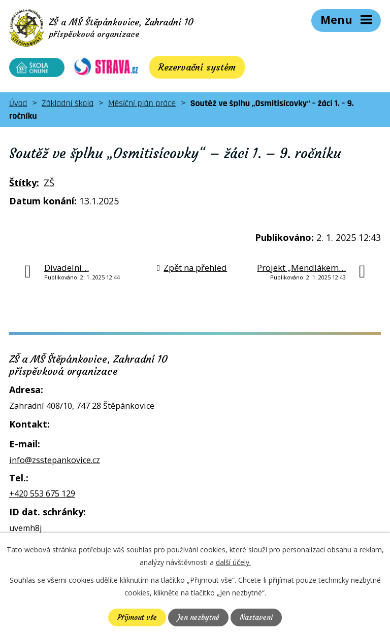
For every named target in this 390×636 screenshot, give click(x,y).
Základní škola (67, 104)
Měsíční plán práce (142, 104)
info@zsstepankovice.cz (54, 460)
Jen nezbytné (198, 617)
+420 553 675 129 (42, 494)
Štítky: (24, 184)
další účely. (233, 562)
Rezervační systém (190, 68)
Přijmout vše (137, 617)
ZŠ (49, 184)
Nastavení (256, 617)
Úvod (18, 104)
